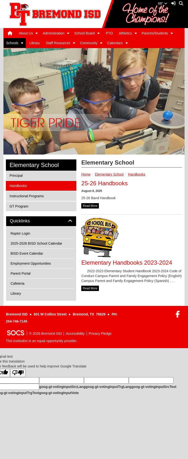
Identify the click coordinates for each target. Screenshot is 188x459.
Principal (16, 175)
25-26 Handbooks (104, 183)
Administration (53, 33)
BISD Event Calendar (27, 253)
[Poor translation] (18, 373)
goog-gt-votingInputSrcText (153, 387)
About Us (26, 33)
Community (88, 43)
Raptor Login (20, 233)
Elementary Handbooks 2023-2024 (126, 262)
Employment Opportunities (31, 263)
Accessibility (75, 333)
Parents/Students (155, 33)
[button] (36, 33)
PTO (109, 33)
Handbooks (136, 174)
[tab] (41, 221)
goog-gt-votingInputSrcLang (62, 387)
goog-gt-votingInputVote (59, 393)
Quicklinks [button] (25, 221)
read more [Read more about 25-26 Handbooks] (90, 206)
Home (85, 174)
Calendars (115, 43)
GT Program (18, 206)
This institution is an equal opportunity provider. (41, 341)
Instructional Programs (26, 195)
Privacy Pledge (100, 333)
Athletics (125, 33)
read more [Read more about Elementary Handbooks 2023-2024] (90, 288)
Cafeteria (17, 283)
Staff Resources (58, 43)
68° (162, 3)
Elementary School (109, 174)
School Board (84, 33)
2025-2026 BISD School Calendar (36, 243)
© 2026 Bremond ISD (45, 333)
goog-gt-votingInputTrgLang (108, 387)
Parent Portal (21, 273)
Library (34, 43)
